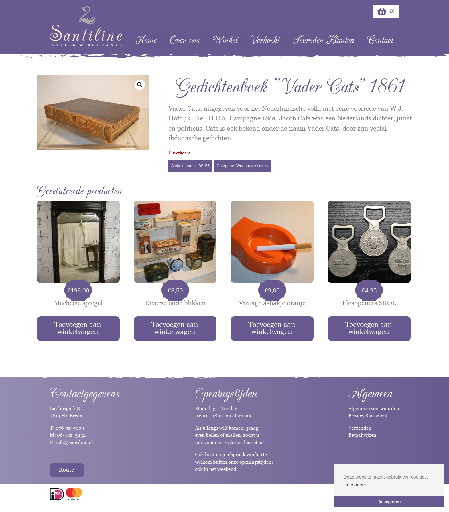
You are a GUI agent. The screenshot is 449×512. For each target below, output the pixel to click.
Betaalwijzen (362, 435)
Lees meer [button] (355, 484)
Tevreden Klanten (323, 40)
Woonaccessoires (252, 165)
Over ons (184, 40)
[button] (140, 85)
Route (66, 469)
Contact (380, 40)
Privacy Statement (368, 415)
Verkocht (265, 40)
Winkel (225, 40)
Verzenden (359, 428)
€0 (386, 11)
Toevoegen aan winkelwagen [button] (77, 327)
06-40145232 (71, 435)
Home (146, 40)
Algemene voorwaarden (373, 408)
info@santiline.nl (74, 442)
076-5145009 (69, 428)
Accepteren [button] (389, 501)
